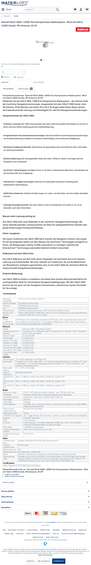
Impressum (20, 533)
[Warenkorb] (86, 9)
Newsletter (56, 530)
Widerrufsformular (52, 537)
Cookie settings (32, 530)
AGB (4, 530)
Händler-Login (9, 533)
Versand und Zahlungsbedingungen (73, 533)
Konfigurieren (59, 561)
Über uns (56, 533)
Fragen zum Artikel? (11, 474)
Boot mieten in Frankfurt (16, 530)
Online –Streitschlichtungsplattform (38, 533)
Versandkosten (51, 522)
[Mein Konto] (80, 9)
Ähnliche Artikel (8, 482)
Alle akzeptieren (44, 561)
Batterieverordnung (69, 530)
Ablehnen (30, 561)
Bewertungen (25, 89)
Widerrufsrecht (38, 537)
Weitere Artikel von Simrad (13, 476)
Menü (6, 8)
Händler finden (45, 530)
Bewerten (19, 77)
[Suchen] (57, 9)
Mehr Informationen (45, 555)
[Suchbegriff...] (42, 9)
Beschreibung (8, 89)
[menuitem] (6, 9)
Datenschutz (82, 530)
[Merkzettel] (74, 9)
